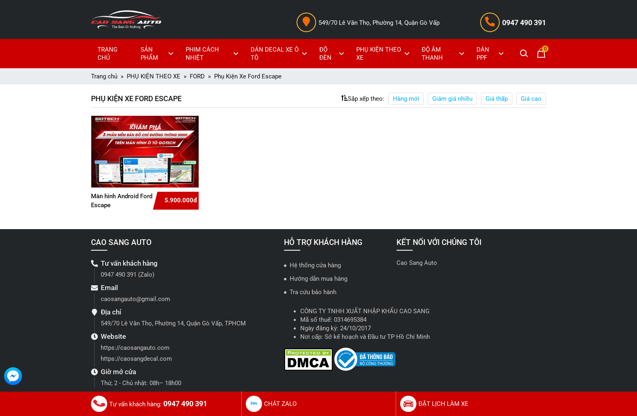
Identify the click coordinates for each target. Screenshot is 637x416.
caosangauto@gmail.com (135, 299)
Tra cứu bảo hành (313, 292)
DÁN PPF (491, 53)
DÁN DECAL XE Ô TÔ (280, 53)
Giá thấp (496, 98)
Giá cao (531, 98)
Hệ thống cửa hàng (315, 265)
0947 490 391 (524, 22)
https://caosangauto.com (135, 347)
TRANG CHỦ (107, 53)
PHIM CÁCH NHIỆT (213, 53)
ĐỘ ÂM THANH (444, 53)
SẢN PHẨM (158, 53)
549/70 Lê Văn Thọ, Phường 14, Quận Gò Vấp (379, 22)
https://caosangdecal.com (136, 358)
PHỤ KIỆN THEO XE (384, 53)
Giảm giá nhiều (452, 98)
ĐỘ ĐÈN (332, 53)
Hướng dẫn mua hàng (318, 278)
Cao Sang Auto (416, 262)
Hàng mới (406, 98)
